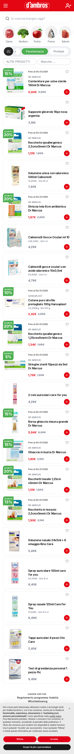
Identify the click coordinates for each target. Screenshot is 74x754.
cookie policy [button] (55, 716)
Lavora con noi (37, 693)
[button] (69, 708)
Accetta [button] (54, 739)
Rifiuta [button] (20, 739)
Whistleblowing (37, 701)
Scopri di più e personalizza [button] (37, 747)
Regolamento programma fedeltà (37, 697)
